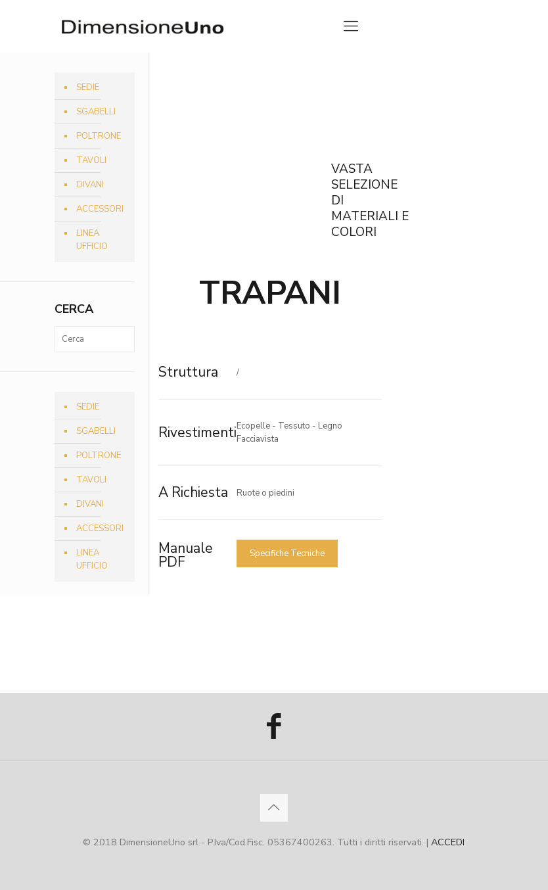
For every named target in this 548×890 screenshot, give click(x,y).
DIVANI (90, 185)
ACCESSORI (100, 209)
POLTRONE (98, 136)
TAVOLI (91, 160)
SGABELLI (96, 112)
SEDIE (87, 87)
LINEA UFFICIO (92, 239)
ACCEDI (448, 842)
